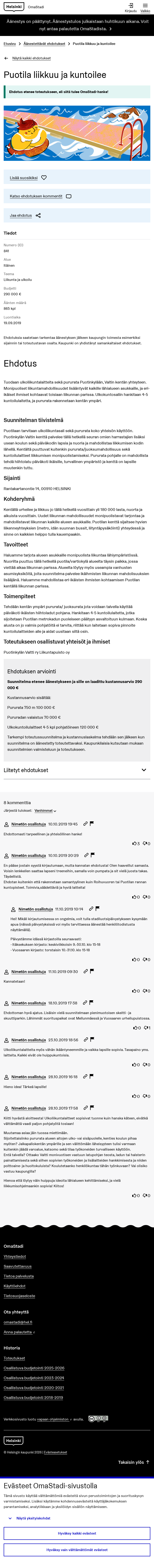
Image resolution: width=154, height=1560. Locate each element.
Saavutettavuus (18, 1266)
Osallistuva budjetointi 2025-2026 (34, 1368)
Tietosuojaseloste (19, 1295)
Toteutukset (14, 1358)
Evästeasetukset (55, 1452)
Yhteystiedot (15, 1256)
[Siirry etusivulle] (26, 7)
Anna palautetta (32, 1332)
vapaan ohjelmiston (54, 1419)
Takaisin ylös (134, 1462)
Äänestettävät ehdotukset (44, 43)
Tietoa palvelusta (19, 1276)
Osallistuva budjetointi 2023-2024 (34, 1377)
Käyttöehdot (14, 1286)
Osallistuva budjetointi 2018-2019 (33, 1397)
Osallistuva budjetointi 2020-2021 (34, 1387)
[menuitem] (46, 810)
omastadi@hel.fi (18, 1322)
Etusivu (10, 43)
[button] (77, 770)
